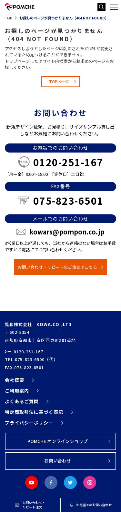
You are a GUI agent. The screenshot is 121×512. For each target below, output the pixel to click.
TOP (8, 17)
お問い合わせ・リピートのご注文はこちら (57, 267)
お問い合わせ (57, 460)
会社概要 (14, 380)
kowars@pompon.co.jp (67, 231)
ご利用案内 (17, 390)
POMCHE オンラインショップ (57, 441)
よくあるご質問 (22, 401)
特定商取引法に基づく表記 (34, 412)
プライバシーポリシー (29, 422)
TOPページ (59, 81)
